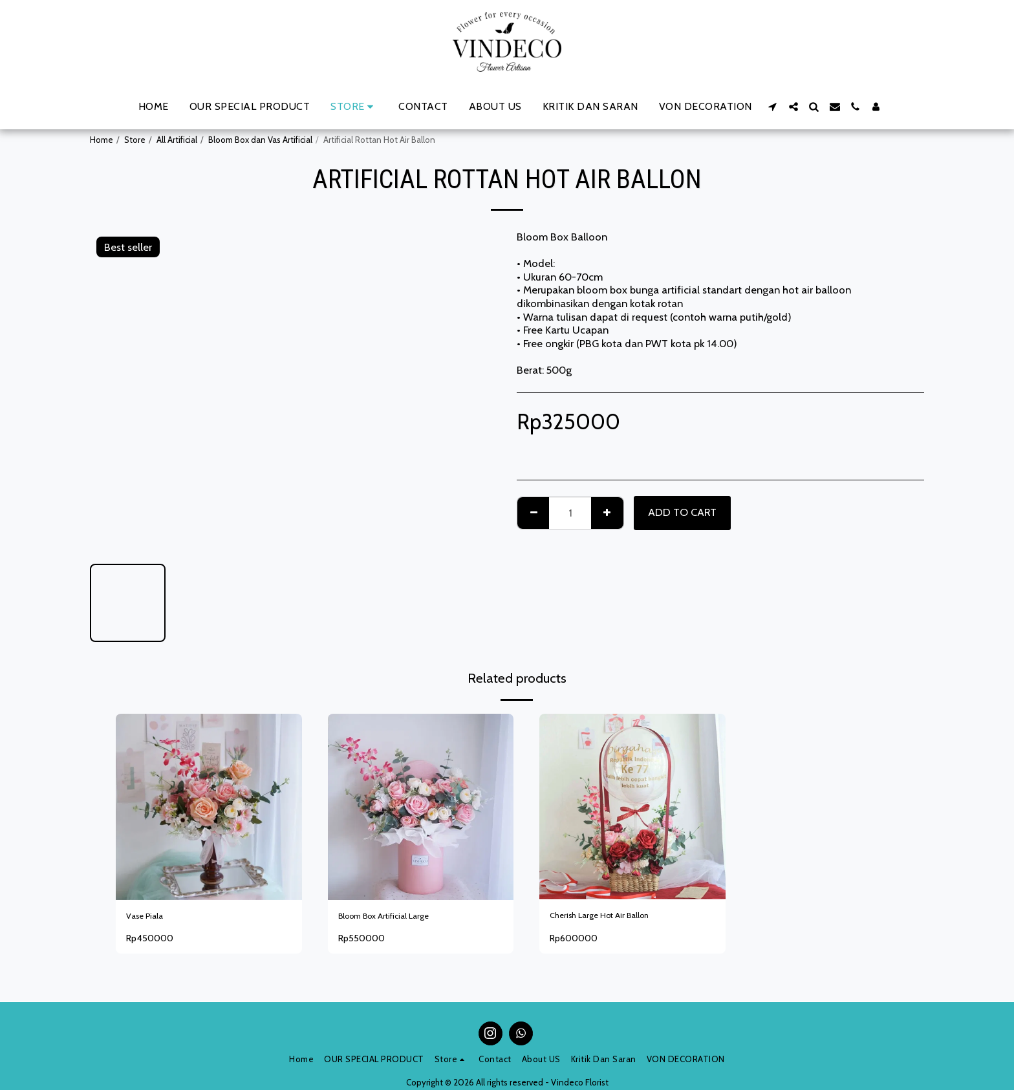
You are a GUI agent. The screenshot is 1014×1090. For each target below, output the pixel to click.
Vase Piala (149, 918)
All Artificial (176, 139)
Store (135, 139)
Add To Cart (682, 512)
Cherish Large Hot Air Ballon (615, 917)
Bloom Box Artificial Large (399, 918)
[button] (772, 107)
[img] (632, 807)
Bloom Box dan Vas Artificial (260, 139)
